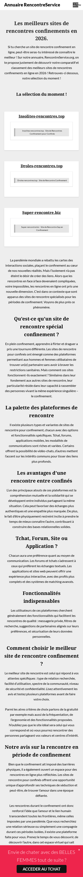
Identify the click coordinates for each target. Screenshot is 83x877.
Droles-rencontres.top (42, 165)
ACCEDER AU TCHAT (42, 869)
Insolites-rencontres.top (42, 116)
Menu (76, 4)
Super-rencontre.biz (41, 212)
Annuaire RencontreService (32, 4)
